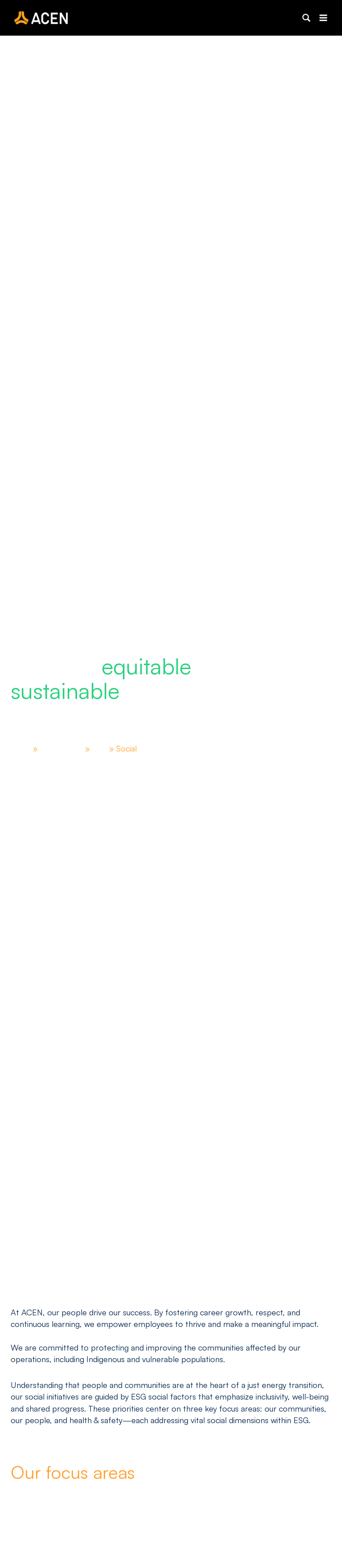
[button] (306, 18)
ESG (104, 748)
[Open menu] (323, 17)
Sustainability (64, 748)
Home (22, 748)
